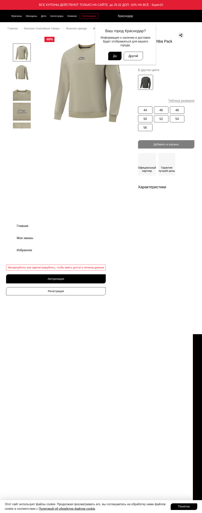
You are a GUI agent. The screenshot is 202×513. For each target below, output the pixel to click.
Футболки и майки (114, 407)
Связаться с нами (21, 397)
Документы (156, 380)
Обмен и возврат (160, 367)
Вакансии (155, 360)
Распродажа (89, 16)
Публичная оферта (161, 393)
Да (115, 56)
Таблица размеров (181, 100)
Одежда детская (113, 387)
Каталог (63, 345)
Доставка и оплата (161, 373)
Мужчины (16, 16)
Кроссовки (109, 360)
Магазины (156, 354)
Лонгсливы (110, 420)
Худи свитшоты (112, 433)
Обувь (107, 354)
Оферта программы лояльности (169, 387)
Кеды (106, 373)
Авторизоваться (27, 491)
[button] (22, 136)
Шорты (107, 413)
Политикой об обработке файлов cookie (67, 508)
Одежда (108, 380)
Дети (43, 16)
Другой (133, 56)
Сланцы (108, 367)
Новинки (72, 16)
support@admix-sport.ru (25, 374)
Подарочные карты (25, 437)
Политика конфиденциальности (169, 400)
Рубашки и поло (113, 427)
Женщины (31, 16)
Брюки (107, 393)
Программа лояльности (29, 470)
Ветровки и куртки (114, 400)
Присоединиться (27, 480)
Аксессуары (56, 16)
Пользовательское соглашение (169, 407)
